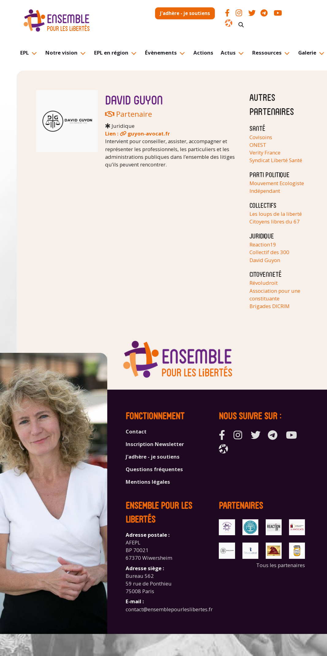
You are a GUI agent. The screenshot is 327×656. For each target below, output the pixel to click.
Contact (136, 431)
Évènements (161, 52)
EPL (24, 52)
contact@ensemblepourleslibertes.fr (169, 609)
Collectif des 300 (269, 252)
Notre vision (61, 52)
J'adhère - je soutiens (185, 13)
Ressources (267, 52)
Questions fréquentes (154, 469)
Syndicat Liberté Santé (275, 160)
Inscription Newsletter (155, 444)
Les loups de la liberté (275, 213)
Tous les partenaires (280, 565)
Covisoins (260, 137)
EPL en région (111, 52)
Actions (203, 52)
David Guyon (264, 260)
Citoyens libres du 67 (274, 221)
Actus (228, 52)
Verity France (264, 152)
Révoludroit (263, 282)
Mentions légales (148, 481)
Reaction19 (262, 244)
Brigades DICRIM (269, 306)
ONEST (257, 144)
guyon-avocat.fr (148, 133)
